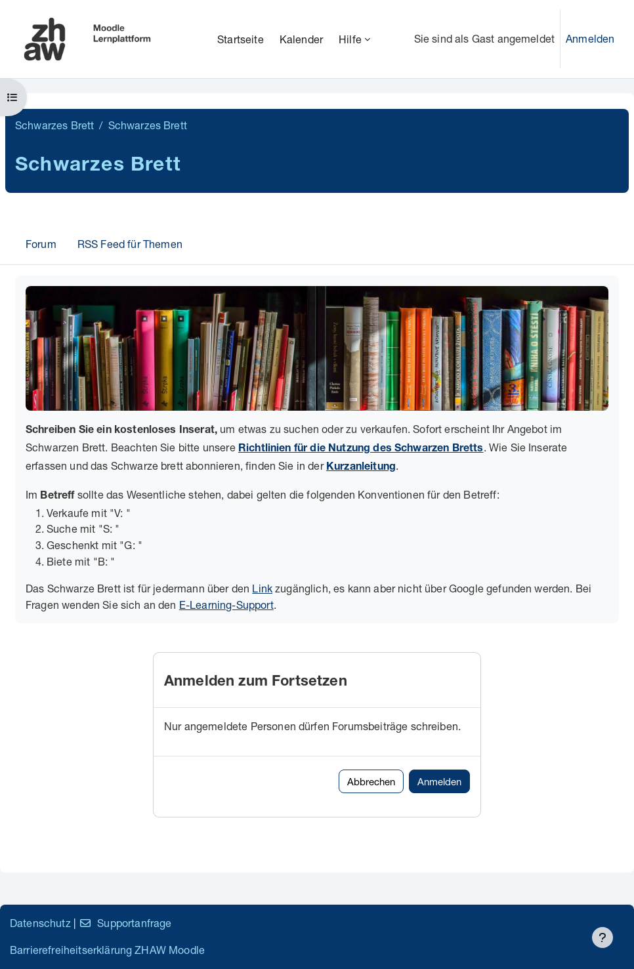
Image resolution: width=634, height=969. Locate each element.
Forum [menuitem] (41, 243)
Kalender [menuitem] (301, 39)
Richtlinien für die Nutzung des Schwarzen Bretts (361, 449)
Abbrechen (371, 781)
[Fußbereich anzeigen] (602, 937)
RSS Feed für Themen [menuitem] (129, 243)
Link (262, 588)
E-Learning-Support (226, 604)
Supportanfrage (125, 923)
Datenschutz (40, 923)
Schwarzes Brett (54, 125)
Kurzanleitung (361, 468)
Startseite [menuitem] (240, 39)
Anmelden (590, 38)
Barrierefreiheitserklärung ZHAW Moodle (107, 949)
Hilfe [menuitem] (350, 39)
